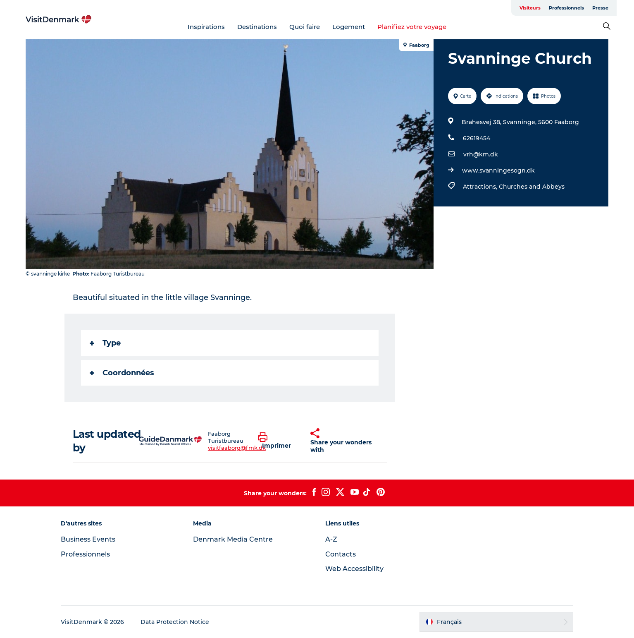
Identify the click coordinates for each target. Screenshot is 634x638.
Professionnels (566, 8)
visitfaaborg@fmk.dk (237, 447)
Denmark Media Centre (233, 539)
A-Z (331, 539)
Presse (600, 8)
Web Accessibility (354, 569)
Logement (348, 27)
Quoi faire (304, 27)
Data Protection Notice (175, 622)
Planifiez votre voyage (411, 27)
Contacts (340, 554)
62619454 (476, 138)
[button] (278, 441)
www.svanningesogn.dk (498, 170)
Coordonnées (122, 372)
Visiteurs (530, 8)
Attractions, (481, 186)
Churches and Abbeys (532, 186)
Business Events (88, 539)
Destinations (257, 27)
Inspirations (206, 27)
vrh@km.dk (480, 154)
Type (105, 343)
